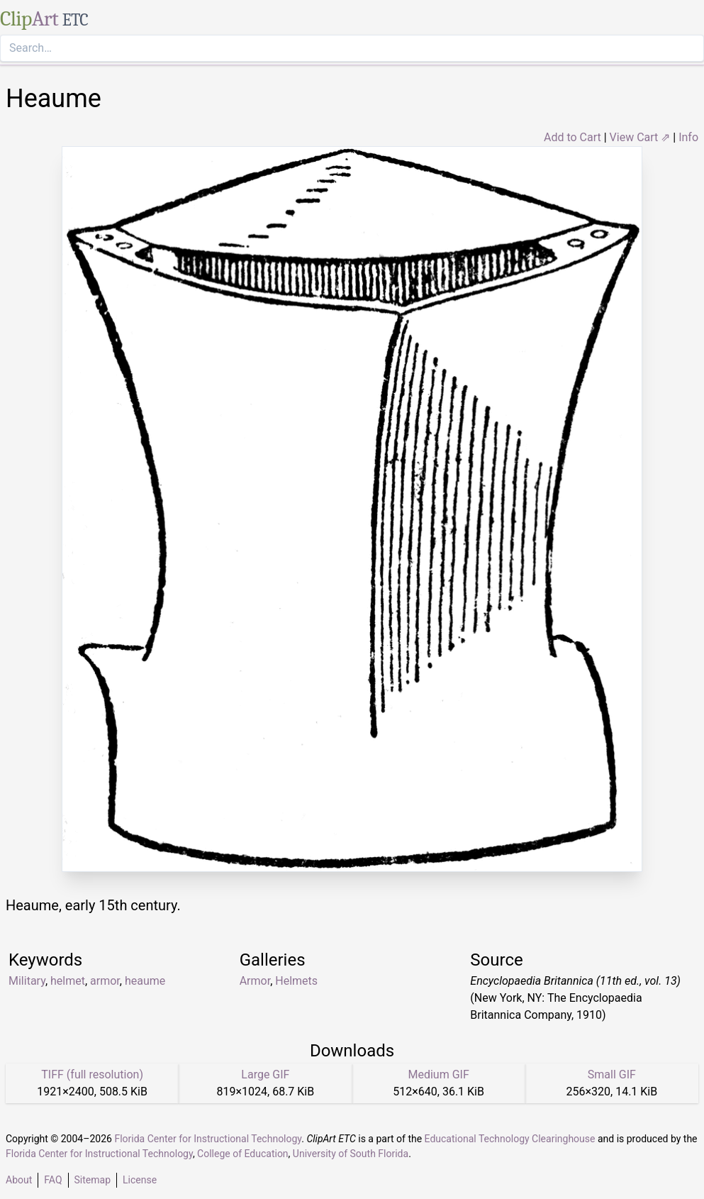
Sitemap (92, 1180)
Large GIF (265, 1074)
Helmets (296, 981)
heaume (145, 981)
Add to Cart (572, 137)
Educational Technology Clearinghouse (510, 1138)
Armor (255, 981)
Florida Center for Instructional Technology (207, 1138)
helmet (67, 981)
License (140, 1180)
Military (27, 981)
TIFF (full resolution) (92, 1074)
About (19, 1180)
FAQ (53, 1180)
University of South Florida (350, 1153)
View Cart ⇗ (640, 137)
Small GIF (612, 1074)
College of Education (243, 1153)
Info (688, 137)
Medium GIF (438, 1074)
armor (105, 981)
